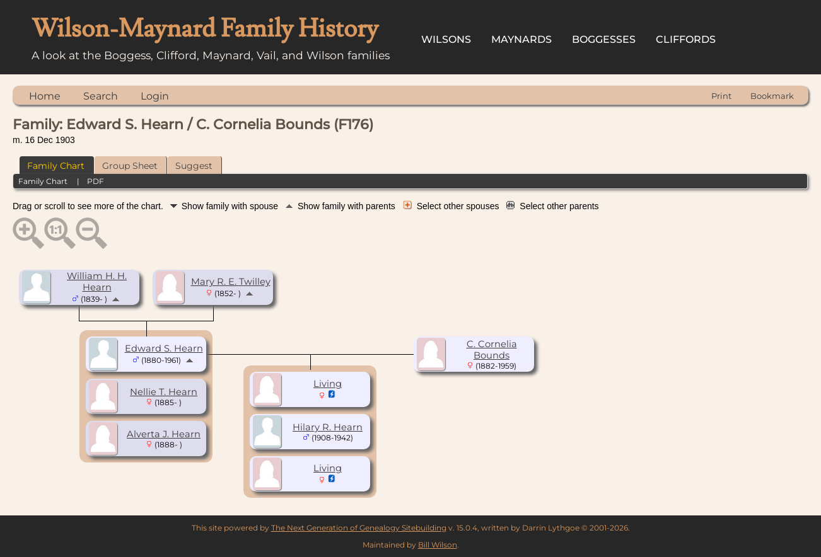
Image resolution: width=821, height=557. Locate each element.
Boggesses (604, 39)
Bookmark (772, 96)
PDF (95, 181)
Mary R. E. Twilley (231, 281)
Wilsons (446, 39)
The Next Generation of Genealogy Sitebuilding (358, 527)
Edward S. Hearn (164, 348)
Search (100, 96)
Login (155, 96)
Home (45, 96)
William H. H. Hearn (97, 281)
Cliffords (686, 39)
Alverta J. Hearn (164, 434)
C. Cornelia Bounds (492, 349)
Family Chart (55, 165)
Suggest (194, 165)
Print (721, 96)
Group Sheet (130, 165)
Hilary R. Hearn (328, 427)
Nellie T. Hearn (163, 392)
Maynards (521, 39)
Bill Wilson (437, 544)
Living (327, 383)
